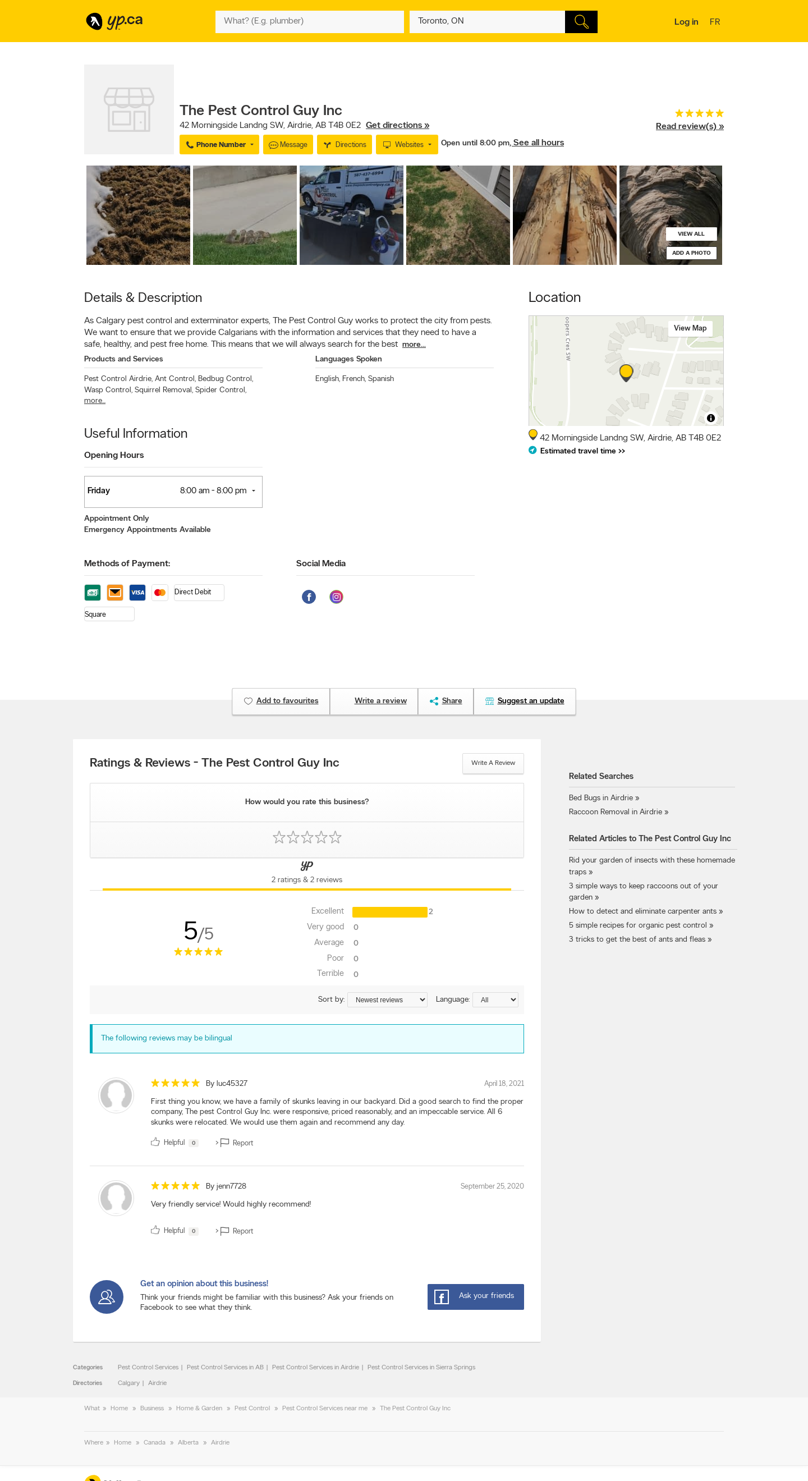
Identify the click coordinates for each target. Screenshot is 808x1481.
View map (690, 328)
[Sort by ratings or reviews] (387, 999)
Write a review (493, 763)
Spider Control (220, 390)
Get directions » (397, 125)
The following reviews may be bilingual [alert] (166, 1038)
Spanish (381, 379)
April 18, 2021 (504, 1084)
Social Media (321, 564)
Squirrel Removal (164, 390)
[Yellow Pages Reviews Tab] (307, 874)
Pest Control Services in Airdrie (315, 1367)
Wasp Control (108, 390)
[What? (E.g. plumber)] (309, 22)
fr (716, 23)
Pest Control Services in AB (225, 1367)
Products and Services (123, 359)
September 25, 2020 (492, 1186)
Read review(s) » (690, 126)
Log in (686, 22)
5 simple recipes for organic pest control (638, 925)
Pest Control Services (148, 1367)
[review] (307, 1114)
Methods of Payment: (127, 564)
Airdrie (157, 1383)
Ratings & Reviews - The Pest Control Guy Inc (214, 764)
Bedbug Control (225, 379)
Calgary (129, 1383)
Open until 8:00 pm (475, 143)
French (354, 379)
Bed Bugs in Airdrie (601, 798)
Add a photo (691, 253)
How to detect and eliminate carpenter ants (643, 911)
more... (414, 345)
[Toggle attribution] (711, 418)
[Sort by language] (495, 999)
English (327, 379)
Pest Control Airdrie (118, 379)
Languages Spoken (348, 359)
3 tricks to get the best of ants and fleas (637, 940)
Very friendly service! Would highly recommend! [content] (231, 1204)
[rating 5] (690, 116)
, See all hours (536, 143)
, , (304, 125)
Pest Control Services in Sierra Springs (421, 1367)
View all (691, 234)
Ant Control (175, 379)
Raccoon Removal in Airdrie (615, 812)
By (226, 1084)
